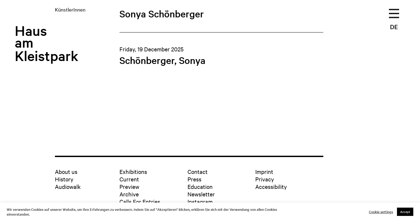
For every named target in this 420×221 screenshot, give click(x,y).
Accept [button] (405, 211)
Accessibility (271, 186)
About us (66, 171)
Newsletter (201, 194)
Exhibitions (133, 171)
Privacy (264, 179)
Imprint (264, 171)
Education (200, 186)
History (64, 179)
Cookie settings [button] (381, 211)
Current (129, 179)
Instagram (200, 201)
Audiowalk (68, 186)
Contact (198, 171)
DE (394, 27)
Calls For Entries (139, 201)
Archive (129, 194)
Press (194, 179)
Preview (129, 186)
